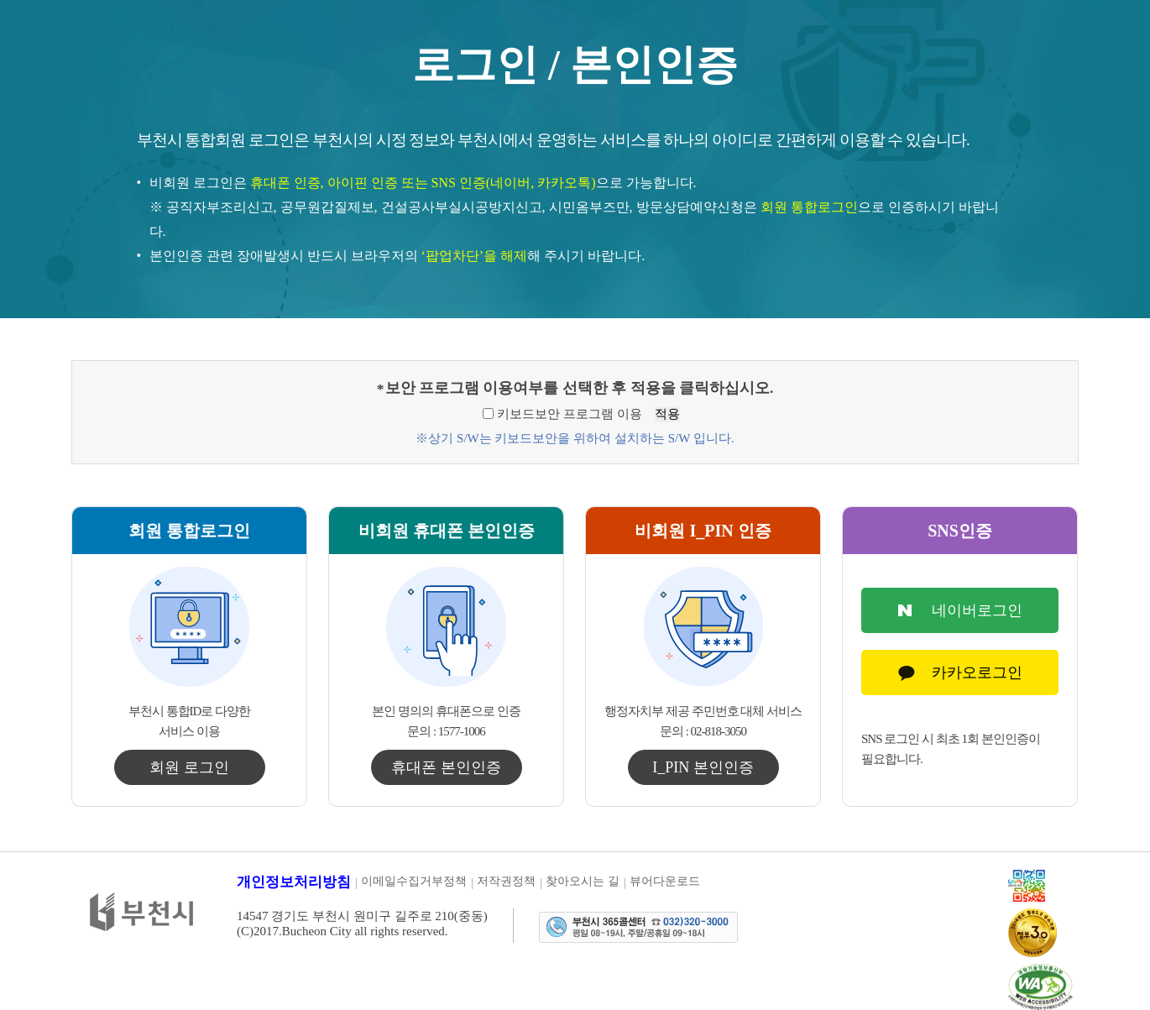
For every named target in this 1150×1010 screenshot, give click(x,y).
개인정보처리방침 (294, 882)
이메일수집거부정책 (414, 881)
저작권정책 (506, 881)
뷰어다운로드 (665, 881)
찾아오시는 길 (582, 881)
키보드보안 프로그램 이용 (569, 414)
